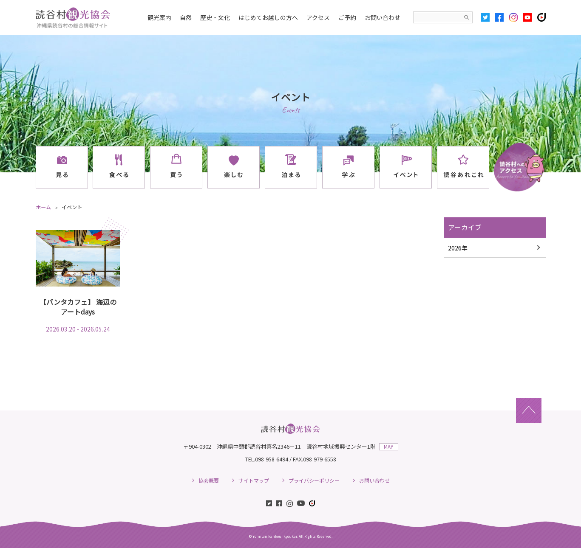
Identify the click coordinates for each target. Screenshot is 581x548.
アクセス (318, 17)
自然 (186, 17)
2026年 (458, 248)
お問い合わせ (382, 17)
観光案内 (159, 17)
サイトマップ (253, 480)
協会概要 (208, 480)
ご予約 (347, 17)
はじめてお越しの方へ (268, 17)
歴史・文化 (215, 17)
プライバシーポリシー (314, 480)
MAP (389, 446)
